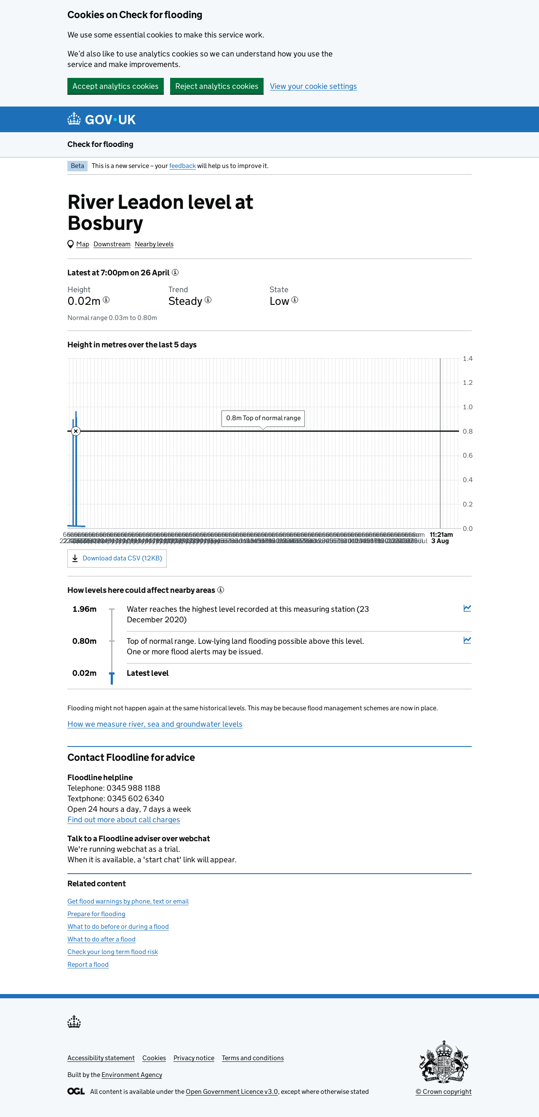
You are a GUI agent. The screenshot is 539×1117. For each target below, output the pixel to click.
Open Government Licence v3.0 (232, 1092)
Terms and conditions (253, 1058)
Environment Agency (131, 1075)
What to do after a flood (101, 939)
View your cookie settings (313, 86)
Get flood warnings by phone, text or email (128, 901)
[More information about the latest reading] (175, 272)
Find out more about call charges (123, 819)
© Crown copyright (444, 1092)
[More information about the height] (106, 299)
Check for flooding (100, 144)
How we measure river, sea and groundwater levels (155, 724)
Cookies (154, 1058)
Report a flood (88, 964)
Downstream (112, 244)
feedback (182, 166)
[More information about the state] (294, 299)
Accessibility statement (101, 1058)
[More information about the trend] (208, 299)
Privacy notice (193, 1058)
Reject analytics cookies (217, 86)
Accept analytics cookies (115, 86)
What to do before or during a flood (118, 926)
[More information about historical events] (220, 589)
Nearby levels (154, 244)
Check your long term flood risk (112, 952)
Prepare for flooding (96, 914)
